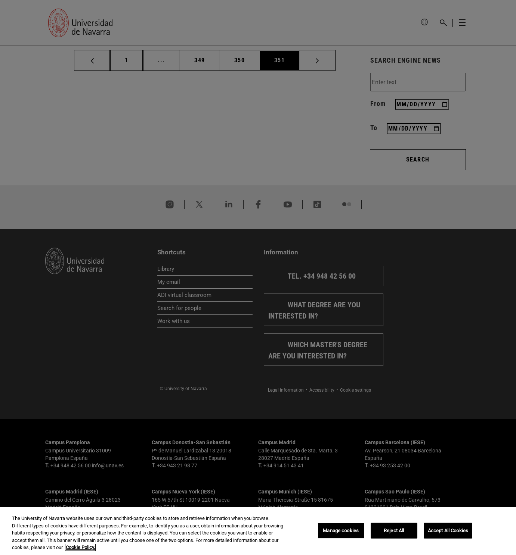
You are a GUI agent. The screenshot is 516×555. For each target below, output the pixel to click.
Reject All (394, 530)
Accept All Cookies (448, 530)
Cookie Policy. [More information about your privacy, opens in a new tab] (80, 547)
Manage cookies (341, 530)
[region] (258, 531)
